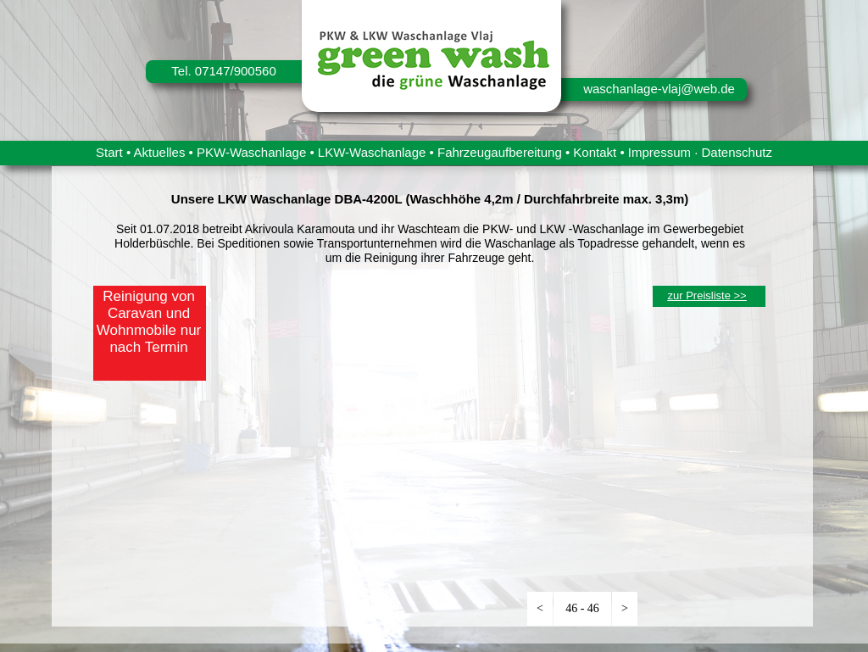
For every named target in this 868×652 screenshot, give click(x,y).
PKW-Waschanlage (251, 152)
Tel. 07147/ (202, 71)
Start (109, 152)
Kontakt (594, 152)
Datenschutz (737, 152)
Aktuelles (160, 152)
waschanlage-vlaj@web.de (659, 88)
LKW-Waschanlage (372, 152)
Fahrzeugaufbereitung (499, 152)
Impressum (659, 152)
